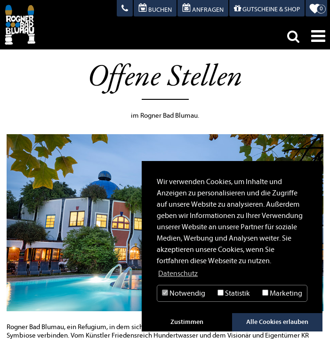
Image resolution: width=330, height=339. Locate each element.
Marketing (282, 293)
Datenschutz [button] (178, 273)
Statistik (233, 293)
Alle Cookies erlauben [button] (277, 322)
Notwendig (183, 293)
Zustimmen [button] (186, 322)
